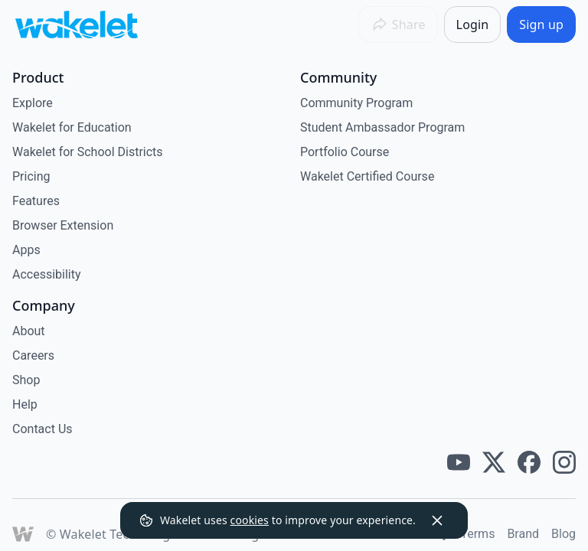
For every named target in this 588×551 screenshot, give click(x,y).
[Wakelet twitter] (493, 462)
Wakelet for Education (72, 127)
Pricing (31, 176)
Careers (33, 355)
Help (25, 404)
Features (36, 201)
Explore (32, 103)
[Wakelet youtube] (458, 462)
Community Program (356, 103)
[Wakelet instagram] (564, 462)
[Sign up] (541, 24)
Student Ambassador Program (382, 127)
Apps (26, 250)
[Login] (472, 24)
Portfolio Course (344, 152)
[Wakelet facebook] (529, 462)
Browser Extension (62, 225)
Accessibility (46, 274)
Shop (26, 380)
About (28, 331)
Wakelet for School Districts (87, 152)
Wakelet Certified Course (367, 176)
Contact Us (42, 429)
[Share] (398, 24)
